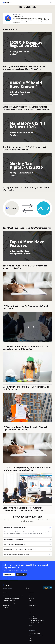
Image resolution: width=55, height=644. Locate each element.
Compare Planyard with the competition (12, 596)
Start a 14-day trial (9, 574)
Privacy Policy (32, 605)
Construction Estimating (9, 603)
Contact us (31, 598)
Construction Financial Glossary (36, 620)
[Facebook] (26, 588)
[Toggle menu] (51, 2)
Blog (30, 603)
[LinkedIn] (28, 588)
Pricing (30, 600)
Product (5, 593)
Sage (30, 638)
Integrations (32, 630)
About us (31, 596)
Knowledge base (33, 616)
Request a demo (21, 574)
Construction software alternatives (11, 598)
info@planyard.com (7, 588)
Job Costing (6, 605)
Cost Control (6, 607)
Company (31, 593)
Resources (31, 613)
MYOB (30, 640)
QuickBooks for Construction (36, 635)
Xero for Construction (34, 633)
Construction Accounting (9, 600)
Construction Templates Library (36, 622)
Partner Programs (33, 618)
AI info (30, 625)
